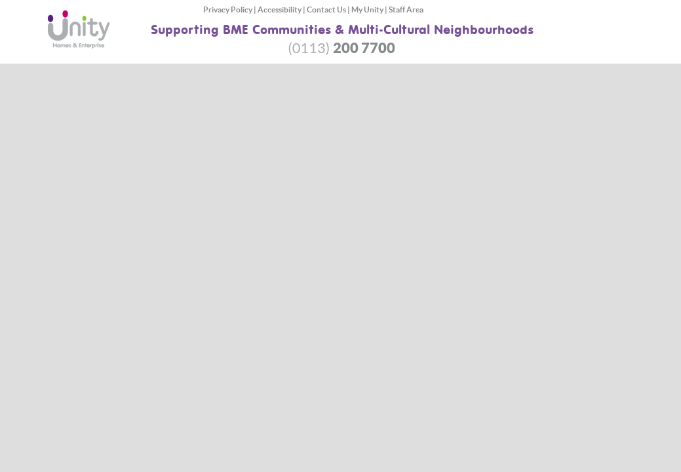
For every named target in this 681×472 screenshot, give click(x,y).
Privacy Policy (227, 9)
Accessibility (280, 9)
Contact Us (326, 9)
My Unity (367, 9)
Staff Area (406, 9)
